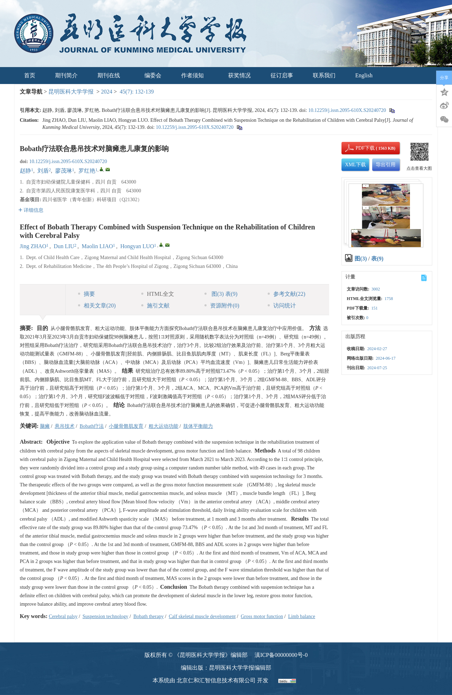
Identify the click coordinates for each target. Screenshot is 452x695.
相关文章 (97, 305)
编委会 (152, 75)
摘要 (86, 294)
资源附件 (221, 305)
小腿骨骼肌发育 (126, 426)
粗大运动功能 (163, 426)
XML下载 (355, 164)
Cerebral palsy (63, 616)
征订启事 (281, 75)
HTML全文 (157, 294)
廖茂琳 (63, 171)
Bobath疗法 (92, 426)
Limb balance (301, 616)
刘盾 (43, 171)
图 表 (220, 294)
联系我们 (324, 75)
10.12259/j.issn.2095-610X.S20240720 (347, 110)
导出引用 (386, 164)
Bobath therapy (148, 616)
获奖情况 (239, 75)
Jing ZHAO (33, 246)
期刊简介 (66, 75)
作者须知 (194, 75)
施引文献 (155, 305)
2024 (106, 92)
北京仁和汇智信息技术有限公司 (216, 680)
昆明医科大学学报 (71, 92)
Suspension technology (106, 616)
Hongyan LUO (137, 246)
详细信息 (30, 210)
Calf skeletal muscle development (202, 616)
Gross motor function (262, 616)
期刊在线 (111, 75)
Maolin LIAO (97, 246)
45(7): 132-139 (137, 92)
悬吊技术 (65, 426)
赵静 (25, 171)
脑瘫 (45, 426)
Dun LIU (64, 246)
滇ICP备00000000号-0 (281, 655)
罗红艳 (86, 171)
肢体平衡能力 (198, 426)
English (364, 75)
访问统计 (282, 305)
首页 (29, 75)
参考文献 (286, 294)
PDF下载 (359, 148)
